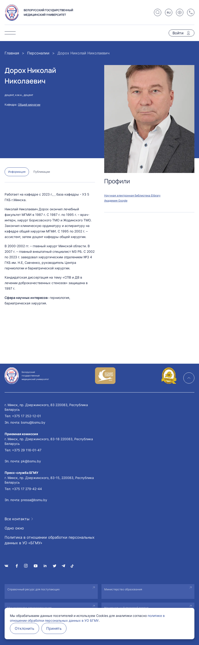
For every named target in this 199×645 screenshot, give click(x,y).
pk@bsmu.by (31, 461)
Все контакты (17, 519)
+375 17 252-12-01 (26, 416)
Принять (54, 628)
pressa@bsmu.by (34, 500)
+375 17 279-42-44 (27, 489)
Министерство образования (123, 589)
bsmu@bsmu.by (33, 422)
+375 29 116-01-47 (26, 450)
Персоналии (38, 53)
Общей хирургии (29, 104)
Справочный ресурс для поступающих (33, 589)
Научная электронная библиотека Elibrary (132, 195)
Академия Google (115, 200)
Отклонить (24, 628)
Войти (178, 33)
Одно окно (14, 528)
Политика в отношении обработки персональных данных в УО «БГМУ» (50, 540)
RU (169, 12)
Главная (12, 53)
